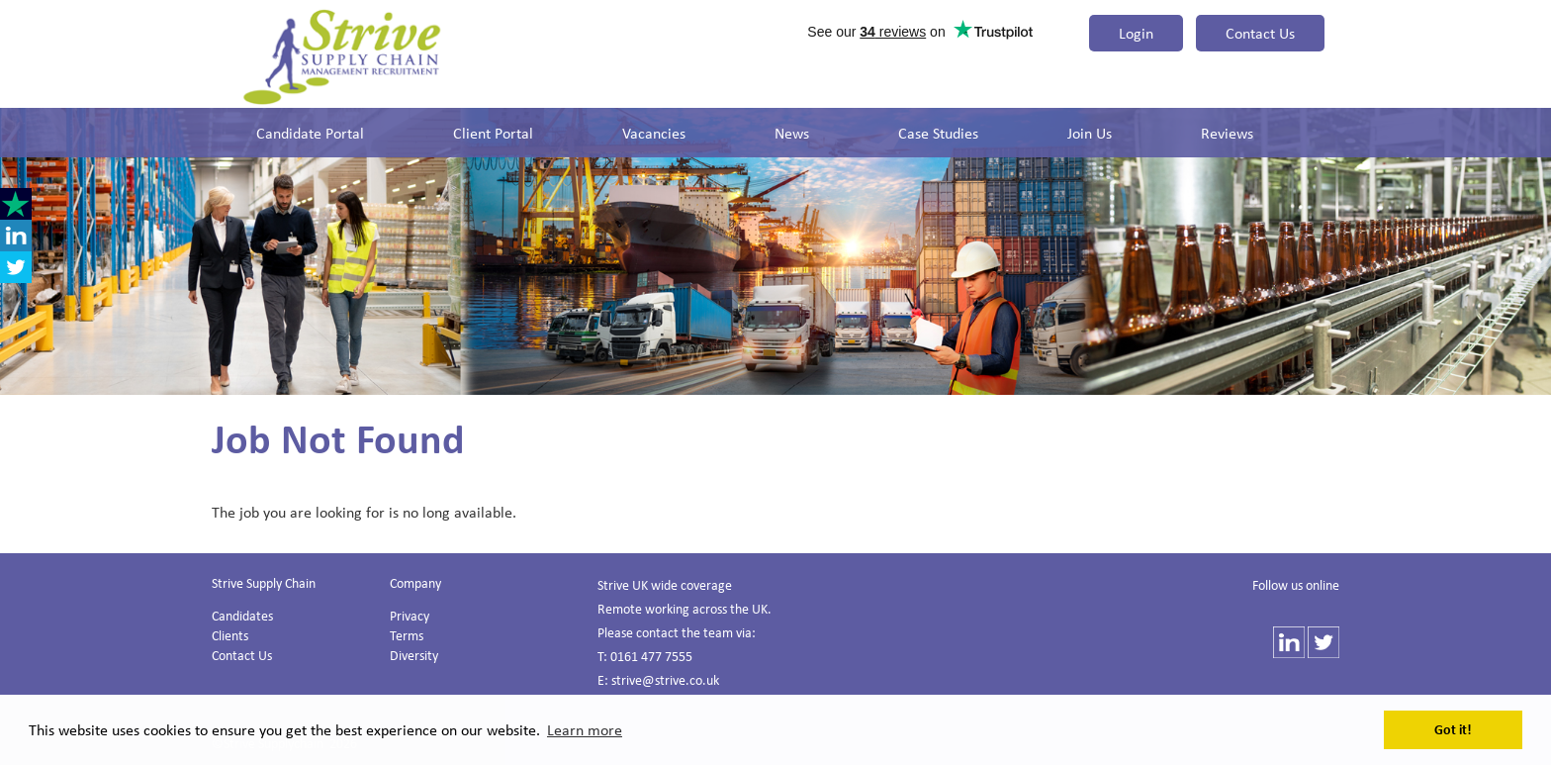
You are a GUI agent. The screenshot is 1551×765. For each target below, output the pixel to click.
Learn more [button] (584, 729)
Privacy (409, 615)
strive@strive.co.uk (665, 679)
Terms (406, 634)
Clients (230, 634)
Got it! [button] (1453, 728)
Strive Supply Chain (264, 582)
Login (1136, 33)
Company (415, 582)
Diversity (414, 654)
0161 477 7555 (651, 655)
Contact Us (1260, 33)
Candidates (242, 615)
